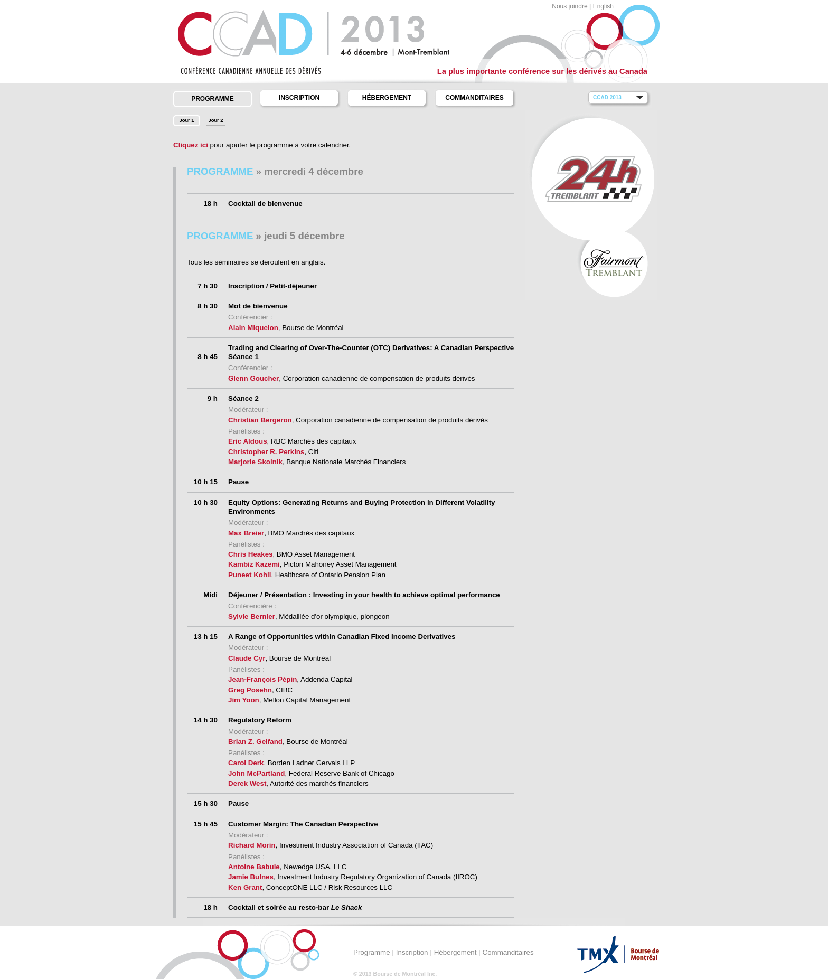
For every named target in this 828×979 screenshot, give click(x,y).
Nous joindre (569, 6)
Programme (212, 98)
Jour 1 (187, 120)
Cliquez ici (190, 145)
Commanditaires (474, 97)
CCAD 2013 (607, 97)
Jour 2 (216, 120)
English (603, 6)
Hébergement (386, 97)
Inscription (299, 97)
